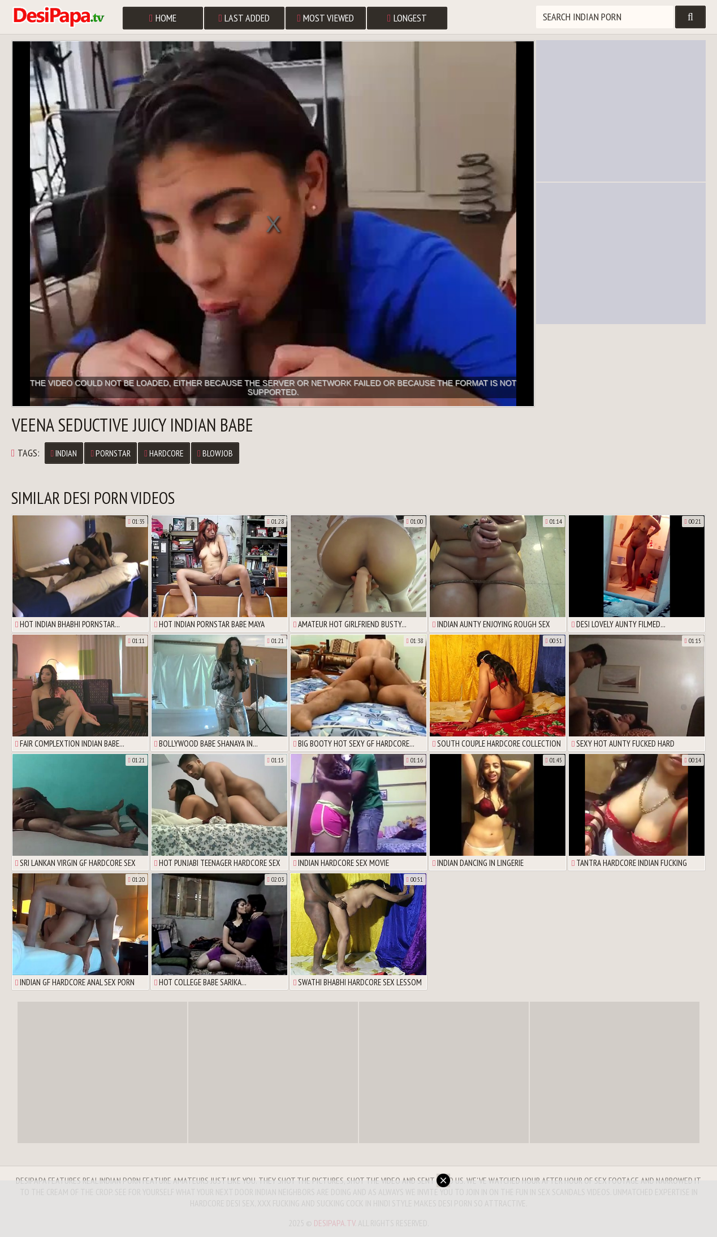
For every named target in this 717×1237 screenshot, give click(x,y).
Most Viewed (326, 17)
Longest (407, 17)
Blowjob (215, 453)
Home (162, 17)
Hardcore (164, 453)
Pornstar (110, 453)
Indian (64, 453)
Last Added (244, 17)
